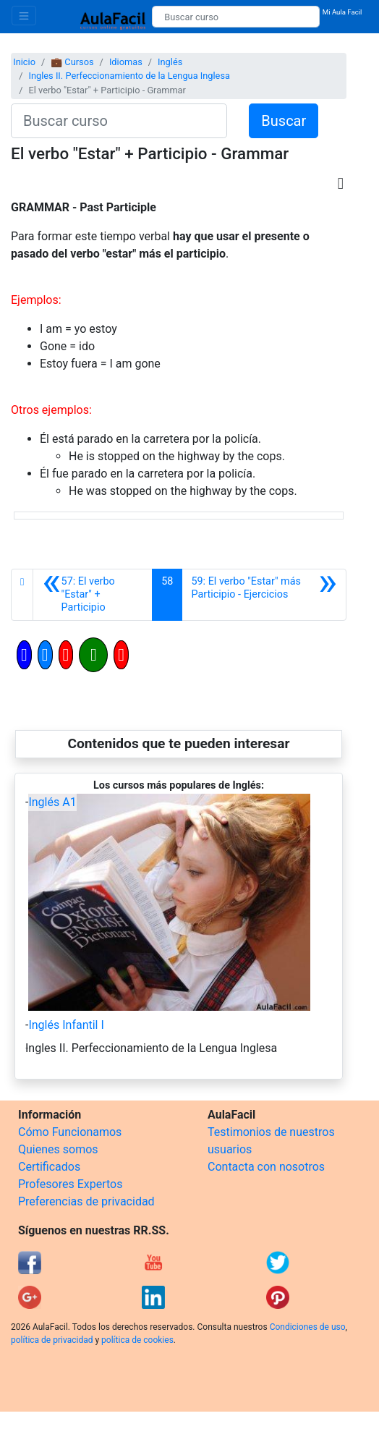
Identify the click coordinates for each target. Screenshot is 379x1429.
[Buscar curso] (236, 16)
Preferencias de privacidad (86, 1201)
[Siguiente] (264, 595)
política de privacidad (52, 1340)
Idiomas (125, 61)
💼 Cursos (72, 61)
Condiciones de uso (308, 1327)
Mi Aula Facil (342, 12)
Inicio (24, 61)
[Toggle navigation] (24, 15)
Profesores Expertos (70, 1184)
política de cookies (137, 1340)
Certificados (49, 1167)
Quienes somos (58, 1149)
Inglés (170, 61)
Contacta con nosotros (266, 1167)
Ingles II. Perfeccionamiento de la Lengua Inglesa (129, 75)
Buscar (283, 121)
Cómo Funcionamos (70, 1132)
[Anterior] (93, 595)
